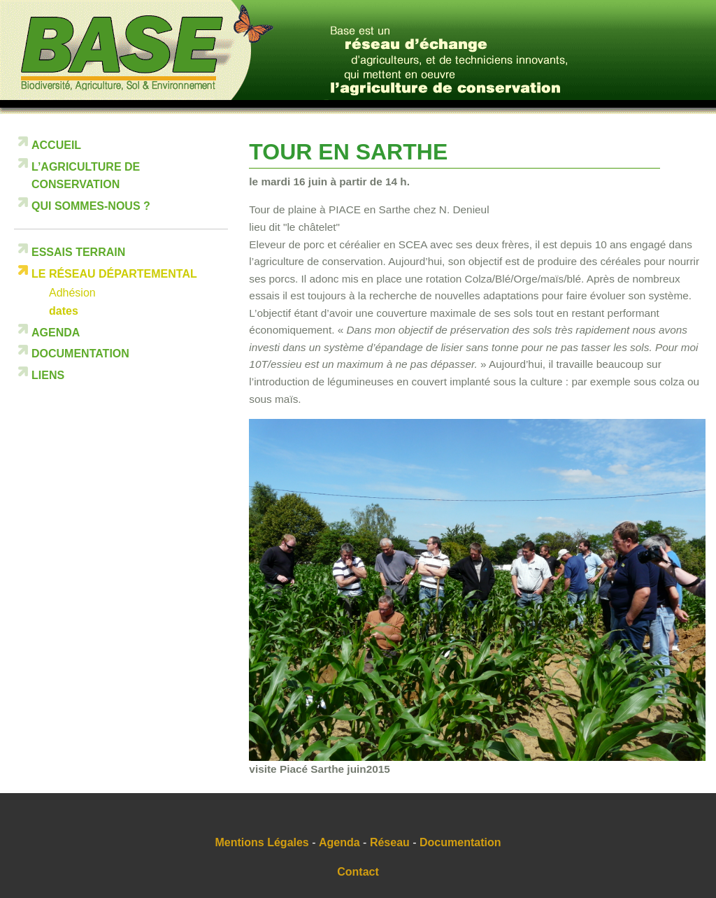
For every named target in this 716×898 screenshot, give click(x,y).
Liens (47, 375)
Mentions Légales (262, 842)
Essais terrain (78, 252)
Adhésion (72, 293)
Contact (358, 872)
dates (63, 311)
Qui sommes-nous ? (90, 206)
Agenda (55, 332)
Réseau (390, 842)
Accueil (56, 145)
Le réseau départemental (114, 274)
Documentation (80, 353)
